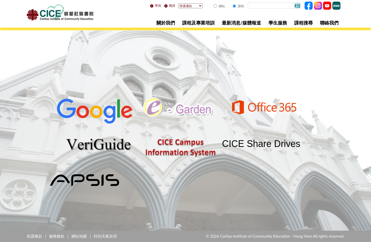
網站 (222, 6)
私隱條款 (34, 236)
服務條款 (56, 236)
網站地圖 (79, 236)
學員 (155, 5)
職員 (169, 5)
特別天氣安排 (105, 236)
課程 (241, 6)
